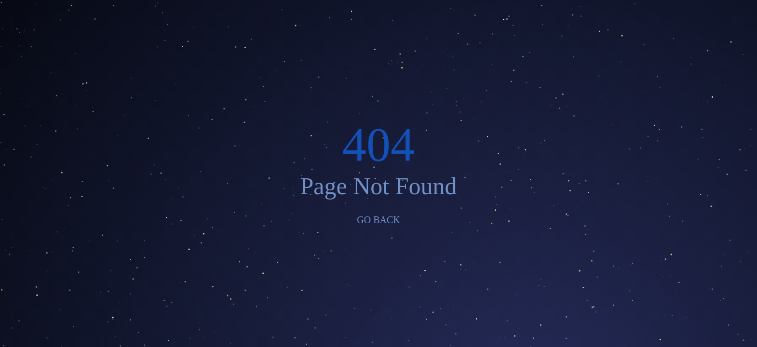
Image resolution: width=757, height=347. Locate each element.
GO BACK (378, 219)
